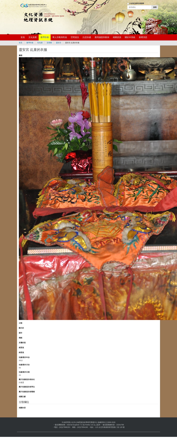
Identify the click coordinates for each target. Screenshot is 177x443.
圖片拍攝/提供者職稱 (27, 392)
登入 (124, 11)
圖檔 (20, 55)
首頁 (23, 37)
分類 (20, 323)
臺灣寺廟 (44, 37)
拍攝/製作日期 (24, 372)
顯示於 (21, 328)
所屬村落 (22, 343)
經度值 (21, 348)
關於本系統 (130, 37)
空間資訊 (75, 37)
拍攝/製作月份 (24, 365)
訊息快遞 (87, 37)
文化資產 (32, 37)
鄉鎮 (20, 338)
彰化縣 (40, 43)
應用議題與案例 (102, 37)
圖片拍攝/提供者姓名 (27, 379)
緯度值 (21, 352)
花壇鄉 (49, 43)
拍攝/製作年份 (24, 357)
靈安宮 (58, 43)
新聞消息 (143, 37)
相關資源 (117, 37)
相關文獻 (22, 397)
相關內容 (22, 408)
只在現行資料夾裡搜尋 (136, 3)
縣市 (20, 333)
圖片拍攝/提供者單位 (27, 387)
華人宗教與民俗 (59, 37)
